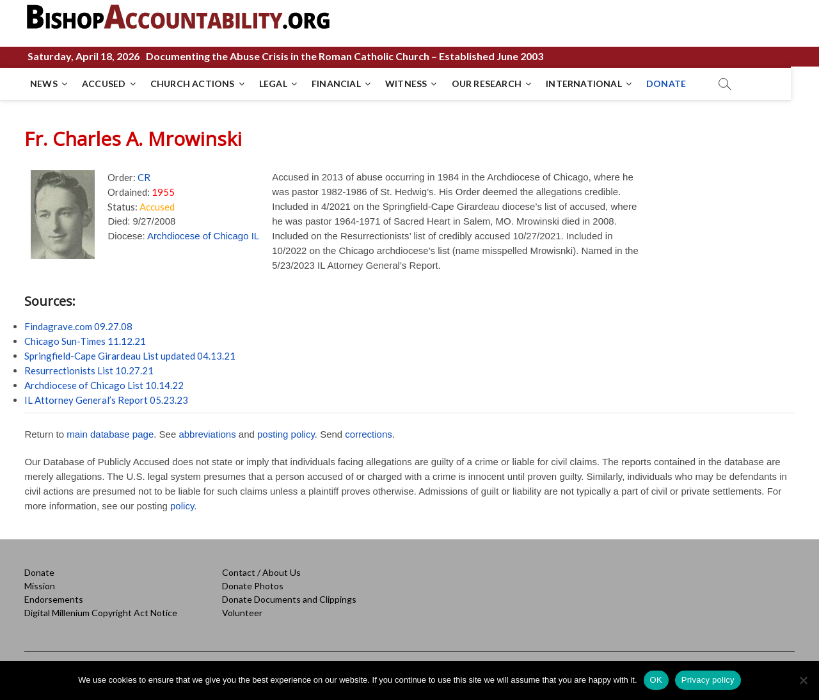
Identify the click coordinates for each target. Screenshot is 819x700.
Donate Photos (252, 585)
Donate (39, 572)
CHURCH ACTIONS (193, 83)
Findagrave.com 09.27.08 (78, 326)
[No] (803, 680)
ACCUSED (104, 83)
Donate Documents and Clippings (289, 599)
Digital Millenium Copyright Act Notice (100, 612)
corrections (368, 434)
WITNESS (406, 83)
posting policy (286, 434)
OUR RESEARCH (487, 83)
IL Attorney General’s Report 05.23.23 (106, 400)
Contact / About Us (261, 572)
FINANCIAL (337, 83)
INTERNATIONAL (584, 83)
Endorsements (53, 599)
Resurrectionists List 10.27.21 (89, 370)
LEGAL (274, 83)
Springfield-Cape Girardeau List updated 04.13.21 (129, 356)
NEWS (44, 83)
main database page (110, 434)
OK (656, 680)
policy (182, 505)
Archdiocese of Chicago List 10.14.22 (104, 385)
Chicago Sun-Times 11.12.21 (85, 341)
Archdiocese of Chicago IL (203, 235)
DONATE (667, 83)
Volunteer (242, 612)
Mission (39, 585)
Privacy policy (708, 680)
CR (144, 177)
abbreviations (207, 434)
